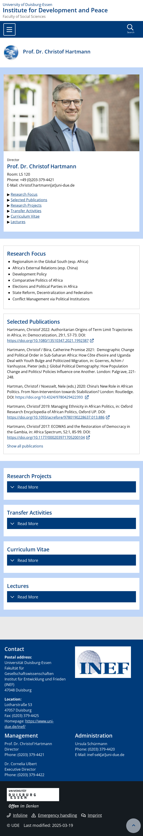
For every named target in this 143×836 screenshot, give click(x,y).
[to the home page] (71, 4)
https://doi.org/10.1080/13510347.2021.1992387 (48, 340)
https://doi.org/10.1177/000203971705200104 (46, 437)
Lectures (18, 221)
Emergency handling (54, 815)
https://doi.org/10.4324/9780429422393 (49, 397)
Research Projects (26, 205)
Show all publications (25, 446)
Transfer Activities (26, 210)
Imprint (91, 815)
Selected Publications (29, 199)
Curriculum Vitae (25, 216)
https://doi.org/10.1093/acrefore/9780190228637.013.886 (56, 417)
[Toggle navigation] (9, 29)
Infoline (17, 815)
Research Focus (24, 194)
